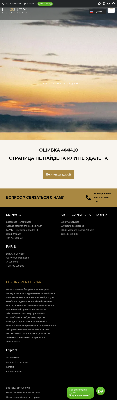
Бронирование (13, 371)
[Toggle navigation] (111, 10)
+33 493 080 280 (101, 199)
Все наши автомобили (18, 387)
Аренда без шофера (17, 362)
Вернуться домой (58, 174)
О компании (12, 357)
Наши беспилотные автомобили (23, 392)
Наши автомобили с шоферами (23, 397)
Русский (96, 12)
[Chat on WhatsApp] (45, 4)
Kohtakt (10, 367)
